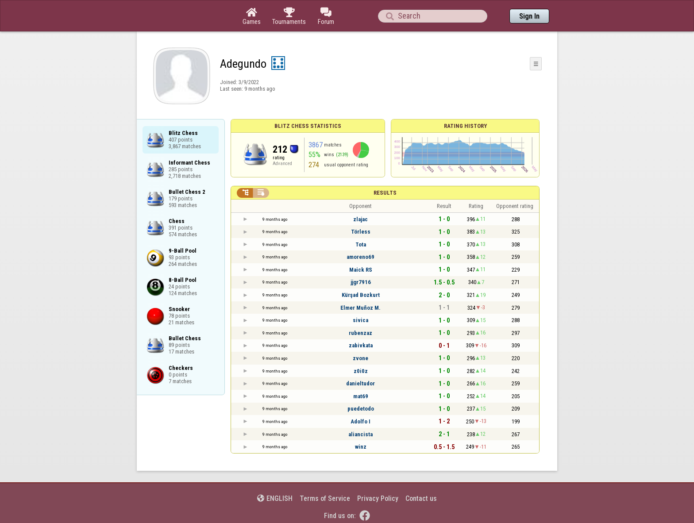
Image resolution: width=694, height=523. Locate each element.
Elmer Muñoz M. (360, 307)
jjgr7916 (361, 282)
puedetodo (360, 408)
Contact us (421, 498)
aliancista (360, 434)
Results (385, 192)
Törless (360, 231)
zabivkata (361, 345)
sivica (360, 320)
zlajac (360, 219)
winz (360, 446)
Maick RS (360, 269)
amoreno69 (360, 257)
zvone (360, 358)
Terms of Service (325, 498)
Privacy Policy (377, 498)
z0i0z (361, 371)
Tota (360, 244)
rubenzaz (360, 333)
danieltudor (360, 383)
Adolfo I (360, 421)
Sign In (529, 16)
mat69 (360, 396)
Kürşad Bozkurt (361, 295)
